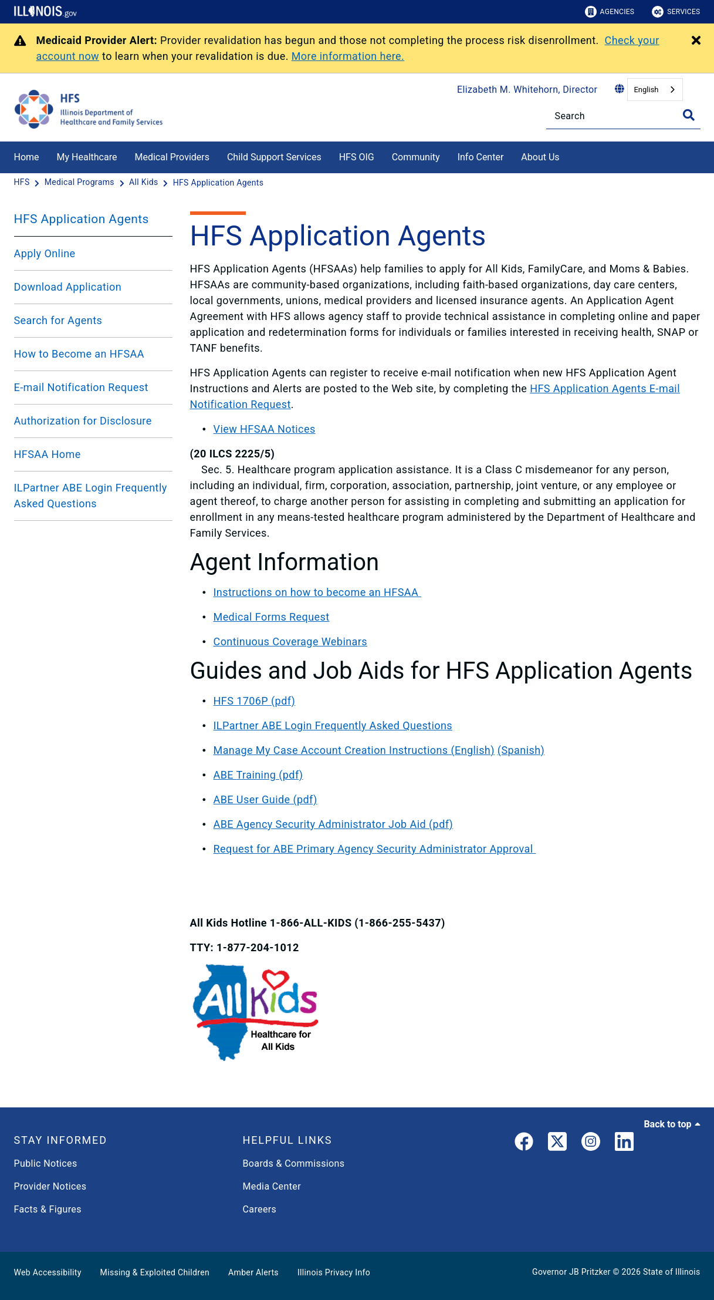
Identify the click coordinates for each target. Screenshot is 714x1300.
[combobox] (654, 89)
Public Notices (45, 1163)
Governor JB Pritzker (571, 1272)
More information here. (348, 56)
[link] (524, 1144)
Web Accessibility (48, 1272)
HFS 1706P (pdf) (255, 701)
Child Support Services (274, 157)
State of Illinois (672, 1272)
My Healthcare (87, 157)
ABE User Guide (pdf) (265, 799)
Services (676, 12)
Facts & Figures (48, 1209)
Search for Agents (58, 320)
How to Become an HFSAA (79, 354)
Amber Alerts (253, 1272)
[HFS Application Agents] (218, 182)
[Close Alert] (696, 41)
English (646, 89)
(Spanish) (521, 750)
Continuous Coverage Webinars (291, 641)
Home (26, 157)
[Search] (623, 116)
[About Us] (568, 155)
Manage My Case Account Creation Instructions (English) (354, 750)
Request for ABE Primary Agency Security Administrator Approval (375, 849)
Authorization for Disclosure (83, 421)
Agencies (610, 12)
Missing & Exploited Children (154, 1272)
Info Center (481, 157)
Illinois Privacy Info (333, 1272)
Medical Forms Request (272, 617)
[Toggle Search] (689, 115)
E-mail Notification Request (81, 387)
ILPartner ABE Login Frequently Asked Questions (90, 495)
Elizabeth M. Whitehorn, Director (527, 89)
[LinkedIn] (624, 1144)
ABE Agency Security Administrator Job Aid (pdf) (334, 824)
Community (416, 157)
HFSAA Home (47, 454)
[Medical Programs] (81, 182)
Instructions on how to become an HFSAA (318, 592)
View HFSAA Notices (265, 429)
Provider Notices (50, 1186)
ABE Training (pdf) (258, 775)
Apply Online (45, 253)
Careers (260, 1209)
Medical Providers (171, 157)
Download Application (68, 287)
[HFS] (23, 182)
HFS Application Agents (81, 219)
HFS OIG (356, 157)
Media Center (272, 1186)
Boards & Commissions (294, 1163)
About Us (540, 157)
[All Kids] (144, 182)
